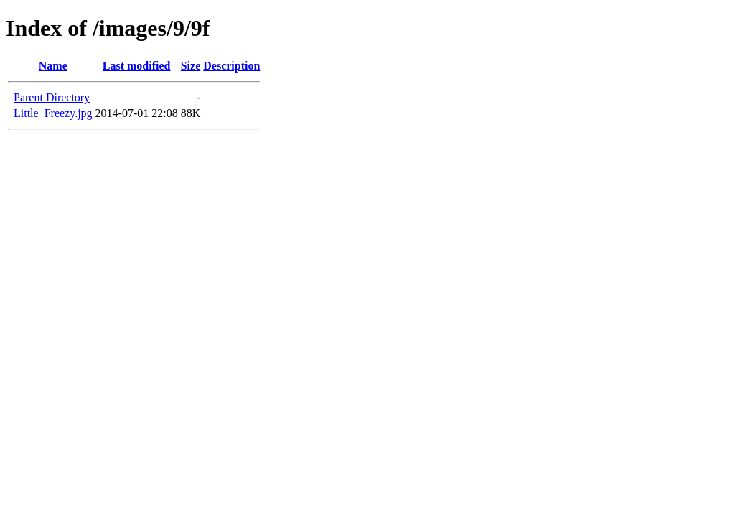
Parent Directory (52, 97)
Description (231, 66)
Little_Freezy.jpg (53, 113)
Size (191, 66)
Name (53, 66)
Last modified (137, 66)
